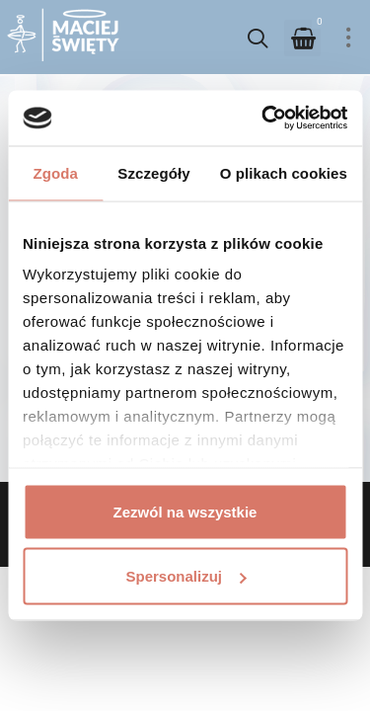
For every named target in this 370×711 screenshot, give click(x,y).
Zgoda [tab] (55, 172)
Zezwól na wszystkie (185, 511)
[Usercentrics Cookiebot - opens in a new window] (263, 118)
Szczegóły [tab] (153, 172)
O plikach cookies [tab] (283, 172)
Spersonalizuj (185, 576)
